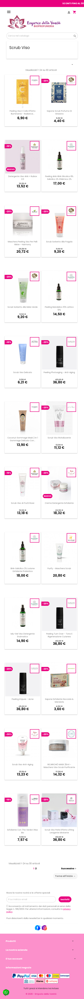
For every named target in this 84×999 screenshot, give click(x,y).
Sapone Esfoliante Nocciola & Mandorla (59, 700)
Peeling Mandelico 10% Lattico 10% (59, 308)
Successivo (69, 868)
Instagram (44, 928)
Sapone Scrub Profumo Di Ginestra (59, 112)
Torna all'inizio (65, 876)
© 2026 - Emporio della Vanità (41, 993)
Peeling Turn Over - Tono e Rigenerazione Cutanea (59, 635)
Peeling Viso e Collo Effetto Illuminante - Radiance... (23, 112)
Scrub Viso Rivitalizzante (59, 437)
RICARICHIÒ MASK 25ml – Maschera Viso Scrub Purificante (59, 766)
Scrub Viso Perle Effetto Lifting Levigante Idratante (59, 831)
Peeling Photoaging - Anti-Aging (59, 372)
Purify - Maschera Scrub (59, 568)
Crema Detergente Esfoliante (59, 503)
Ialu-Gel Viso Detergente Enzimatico (23, 635)
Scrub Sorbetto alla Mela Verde (23, 307)
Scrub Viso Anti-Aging (22, 764)
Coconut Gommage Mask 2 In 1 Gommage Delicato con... (22, 439)
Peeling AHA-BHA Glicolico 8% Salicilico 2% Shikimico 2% (59, 178)
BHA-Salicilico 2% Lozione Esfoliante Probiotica (23, 570)
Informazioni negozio (18, 967)
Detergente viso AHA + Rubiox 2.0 (22, 178)
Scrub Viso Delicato (22, 372)
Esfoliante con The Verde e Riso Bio (22, 831)
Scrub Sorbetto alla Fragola (59, 241)
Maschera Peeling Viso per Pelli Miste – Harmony (22, 243)
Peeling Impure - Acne (23, 699)
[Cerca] (42, 36)
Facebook (37, 928)
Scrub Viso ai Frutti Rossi (22, 503)
